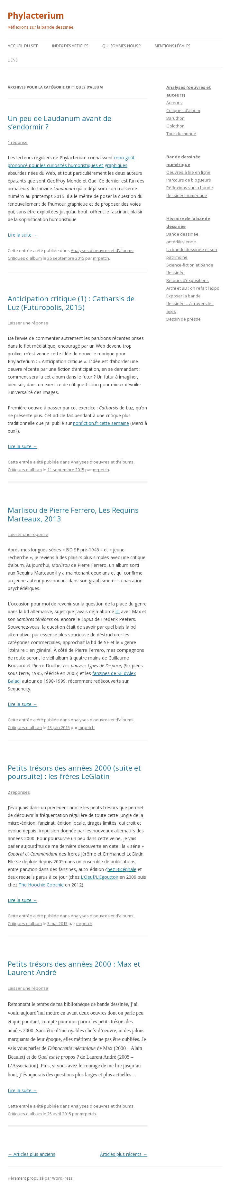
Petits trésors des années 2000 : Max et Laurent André (74, 968)
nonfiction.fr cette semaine (101, 423)
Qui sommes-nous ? (121, 46)
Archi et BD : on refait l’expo (192, 288)
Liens (12, 60)
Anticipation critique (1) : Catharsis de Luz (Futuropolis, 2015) (71, 303)
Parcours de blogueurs (188, 180)
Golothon (175, 126)
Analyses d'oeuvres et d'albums (102, 250)
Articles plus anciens (31, 1154)
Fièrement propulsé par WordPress (40, 1178)
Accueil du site (23, 46)
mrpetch (101, 258)
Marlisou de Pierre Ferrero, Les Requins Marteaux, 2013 (73, 514)
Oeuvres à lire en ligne (188, 172)
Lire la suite (22, 235)
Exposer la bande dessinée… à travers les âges (190, 303)
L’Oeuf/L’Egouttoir (99, 877)
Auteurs (174, 103)
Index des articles (70, 46)
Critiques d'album (25, 258)
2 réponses (19, 792)
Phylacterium (36, 15)
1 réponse (18, 142)
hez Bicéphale (121, 869)
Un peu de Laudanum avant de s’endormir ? (59, 122)
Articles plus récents (123, 1154)
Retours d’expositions (187, 280)
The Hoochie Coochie (41, 885)
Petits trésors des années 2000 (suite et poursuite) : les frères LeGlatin (74, 772)
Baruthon (175, 118)
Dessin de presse (183, 319)
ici (117, 611)
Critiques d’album (183, 110)
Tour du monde (181, 133)
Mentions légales (172, 46)
